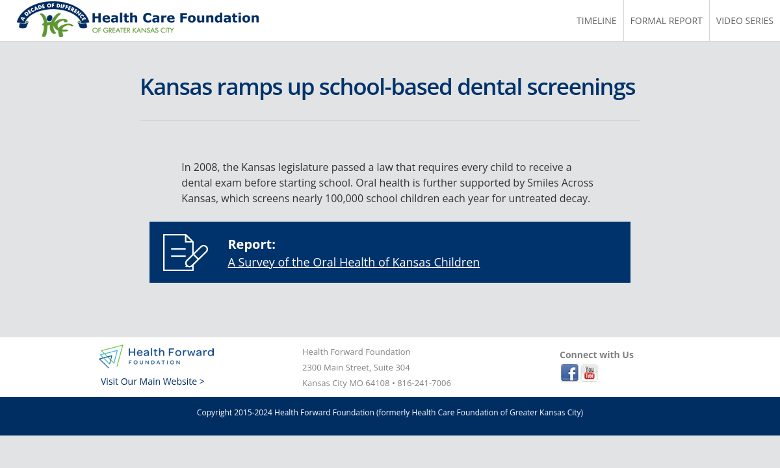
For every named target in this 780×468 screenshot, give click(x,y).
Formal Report (666, 20)
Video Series (745, 20)
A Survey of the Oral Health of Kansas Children (354, 262)
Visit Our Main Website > (153, 381)
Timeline (597, 20)
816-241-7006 (424, 383)
